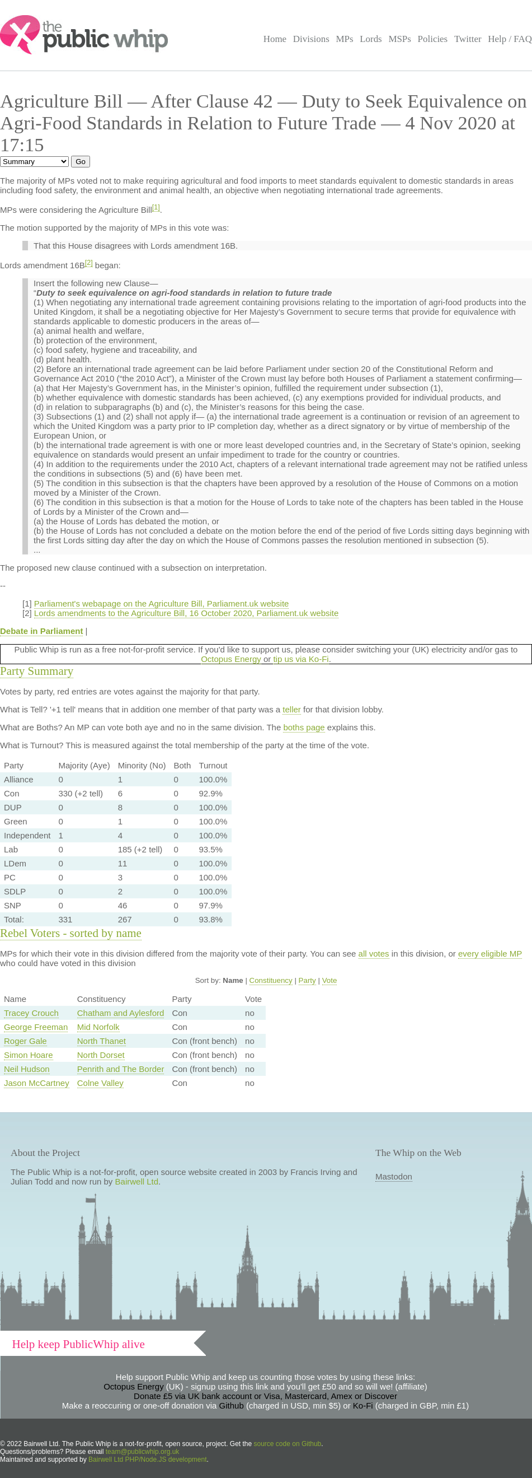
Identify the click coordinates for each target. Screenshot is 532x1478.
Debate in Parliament (41, 631)
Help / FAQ (510, 39)
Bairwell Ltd (137, 1181)
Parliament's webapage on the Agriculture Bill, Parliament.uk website (161, 603)
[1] (156, 207)
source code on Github (288, 1444)
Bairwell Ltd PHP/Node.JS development (147, 1459)
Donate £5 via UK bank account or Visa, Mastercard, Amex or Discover (265, 1396)
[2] (89, 263)
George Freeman (36, 1027)
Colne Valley (100, 1083)
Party (307, 980)
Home (274, 39)
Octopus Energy (231, 659)
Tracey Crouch (31, 1013)
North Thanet (101, 1041)
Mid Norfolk (98, 1027)
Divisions (311, 39)
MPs (344, 39)
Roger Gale (25, 1041)
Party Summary (36, 671)
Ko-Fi (363, 1405)
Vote (329, 980)
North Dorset (101, 1055)
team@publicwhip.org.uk (143, 1452)
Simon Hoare (28, 1055)
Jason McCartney (36, 1083)
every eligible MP (490, 953)
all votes (374, 953)
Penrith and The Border (120, 1069)
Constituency (271, 980)
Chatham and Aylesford (120, 1013)
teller (292, 709)
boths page (303, 727)
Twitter (468, 39)
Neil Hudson (27, 1069)
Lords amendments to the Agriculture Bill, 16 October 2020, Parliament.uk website (186, 613)
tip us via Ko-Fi (300, 659)
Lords (371, 39)
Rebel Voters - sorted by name (71, 933)
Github (231, 1405)
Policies (433, 39)
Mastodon (393, 1176)
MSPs (399, 39)
